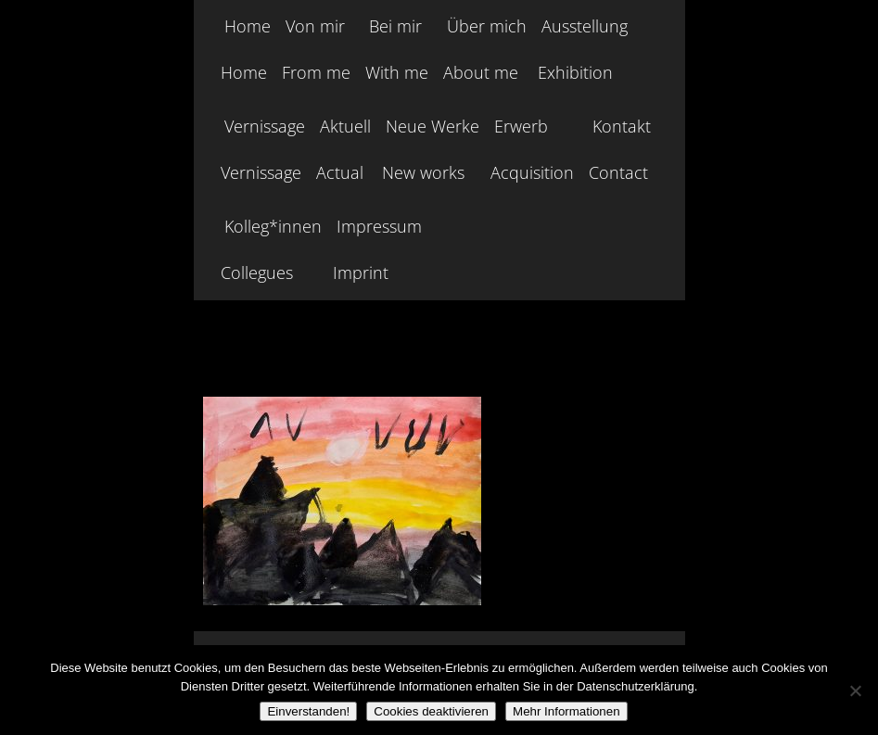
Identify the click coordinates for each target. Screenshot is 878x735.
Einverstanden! (308, 711)
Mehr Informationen (566, 711)
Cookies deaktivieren (431, 711)
